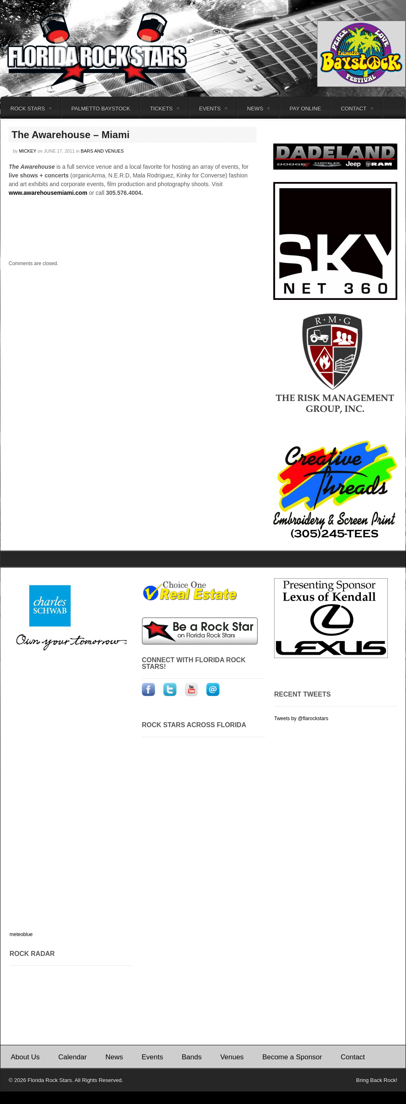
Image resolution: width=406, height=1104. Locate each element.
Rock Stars (26, 109)
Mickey (27, 150)
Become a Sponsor (292, 1057)
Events (209, 109)
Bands (191, 1057)
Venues (232, 1057)
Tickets (160, 109)
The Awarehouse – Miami (70, 134)
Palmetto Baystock (101, 108)
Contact (353, 109)
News (254, 109)
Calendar (72, 1057)
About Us (25, 1057)
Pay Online (305, 108)
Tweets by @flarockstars (301, 718)
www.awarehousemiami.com (48, 192)
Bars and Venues (102, 150)
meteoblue (21, 934)
